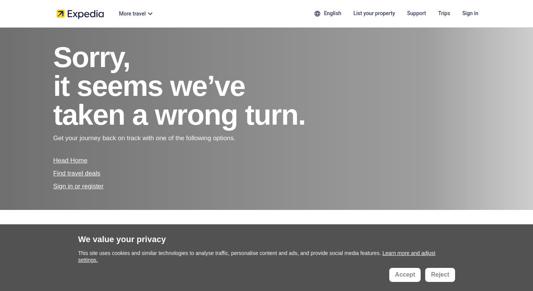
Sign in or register (78, 186)
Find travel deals (77, 173)
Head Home (70, 160)
